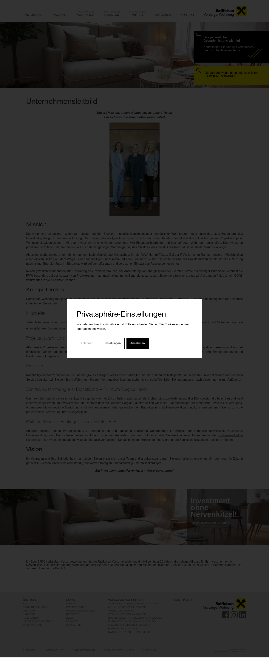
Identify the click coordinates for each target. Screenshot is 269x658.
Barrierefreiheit (84, 650)
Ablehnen (87, 324)
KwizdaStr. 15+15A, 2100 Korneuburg (132, 621)
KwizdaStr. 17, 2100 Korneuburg (129, 632)
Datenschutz (55, 650)
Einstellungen (112, 324)
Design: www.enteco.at (236, 650)
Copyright (149, 650)
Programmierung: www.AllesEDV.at (230, 652)
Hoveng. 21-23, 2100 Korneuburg (129, 624)
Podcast (72, 621)
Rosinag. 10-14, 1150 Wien (123, 628)
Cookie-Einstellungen (119, 650)
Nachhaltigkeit (33, 624)
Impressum (30, 650)
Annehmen (137, 324)
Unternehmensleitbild (38, 621)
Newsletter (74, 624)
